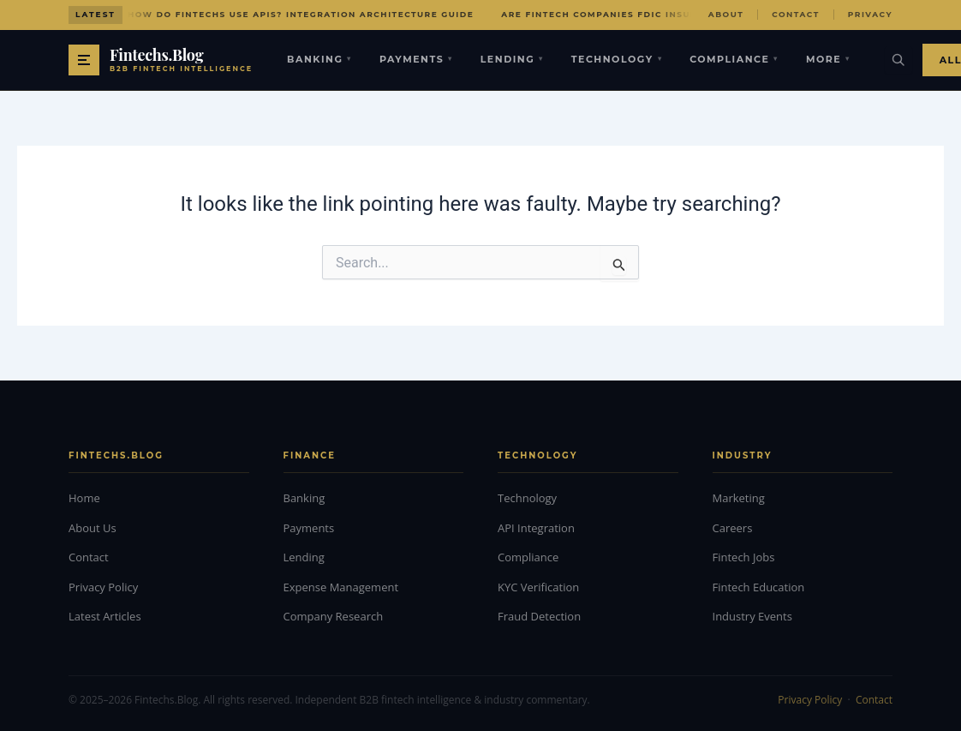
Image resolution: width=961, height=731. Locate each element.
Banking (319, 59)
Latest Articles (105, 616)
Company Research (334, 616)
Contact (796, 14)
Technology (616, 59)
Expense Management (341, 587)
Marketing (739, 498)
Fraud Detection (539, 616)
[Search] (898, 60)
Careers (733, 528)
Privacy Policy (103, 587)
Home (84, 498)
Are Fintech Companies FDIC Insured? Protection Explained (674, 14)
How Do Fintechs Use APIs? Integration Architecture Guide (301, 14)
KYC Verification (538, 587)
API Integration (536, 528)
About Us (92, 528)
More (828, 59)
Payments (416, 59)
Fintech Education (759, 587)
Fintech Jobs (744, 557)
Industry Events (752, 616)
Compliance (734, 59)
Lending (512, 59)
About (725, 14)
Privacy (870, 14)
